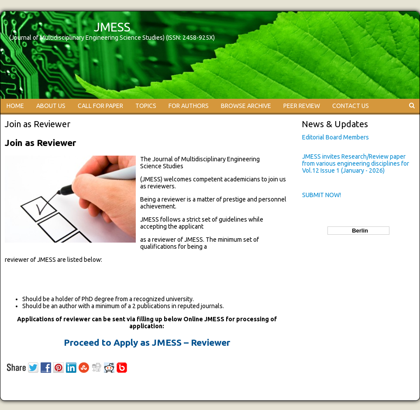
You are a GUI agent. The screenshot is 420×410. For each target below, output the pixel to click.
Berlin (358, 230)
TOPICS (145, 105)
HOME (15, 105)
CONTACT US (350, 105)
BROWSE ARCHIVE (246, 105)
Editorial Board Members (335, 137)
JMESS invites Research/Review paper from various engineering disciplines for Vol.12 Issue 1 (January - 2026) (355, 163)
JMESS (112, 27)
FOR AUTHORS (189, 105)
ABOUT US (50, 105)
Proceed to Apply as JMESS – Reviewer (147, 342)
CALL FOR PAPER (100, 105)
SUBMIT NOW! (321, 194)
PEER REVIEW (301, 105)
